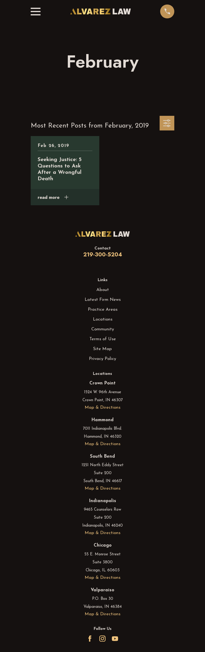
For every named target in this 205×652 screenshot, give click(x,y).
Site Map (102, 349)
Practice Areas (102, 309)
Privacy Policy (102, 358)
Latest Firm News (103, 299)
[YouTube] (115, 638)
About (102, 290)
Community (102, 329)
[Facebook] (90, 638)
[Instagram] (102, 638)
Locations (102, 319)
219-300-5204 (102, 255)
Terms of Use (102, 339)
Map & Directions (102, 407)
